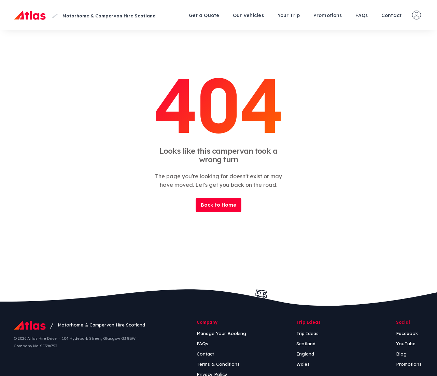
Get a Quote (204, 15)
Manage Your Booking (221, 333)
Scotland (305, 343)
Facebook (407, 333)
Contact (391, 15)
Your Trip (289, 15)
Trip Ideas (307, 333)
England (305, 354)
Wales (303, 364)
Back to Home (218, 205)
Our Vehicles (248, 15)
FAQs (361, 15)
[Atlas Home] (30, 15)
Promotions (327, 15)
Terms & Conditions (218, 364)
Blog (401, 354)
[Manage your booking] (416, 15)
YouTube (405, 343)
